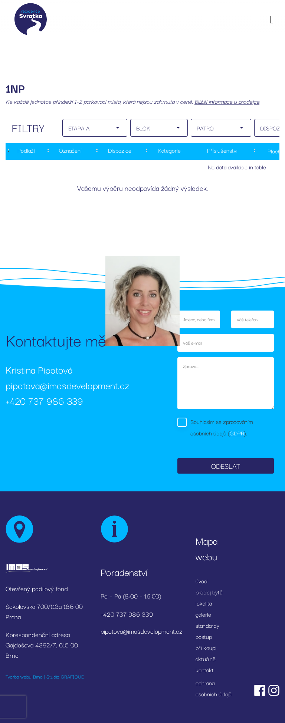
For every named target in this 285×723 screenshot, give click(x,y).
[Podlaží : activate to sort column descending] (25, 151)
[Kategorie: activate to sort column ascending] (168, 151)
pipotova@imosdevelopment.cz (68, 384)
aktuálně (206, 658)
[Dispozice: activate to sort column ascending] (119, 151)
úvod (201, 580)
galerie (203, 614)
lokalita (204, 602)
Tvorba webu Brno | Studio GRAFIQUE (45, 676)
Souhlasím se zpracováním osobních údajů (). (221, 427)
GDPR (237, 432)
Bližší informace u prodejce (226, 101)
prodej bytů (209, 591)
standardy (207, 625)
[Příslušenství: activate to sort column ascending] (222, 151)
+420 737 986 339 (44, 400)
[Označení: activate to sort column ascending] (69, 151)
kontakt (205, 669)
